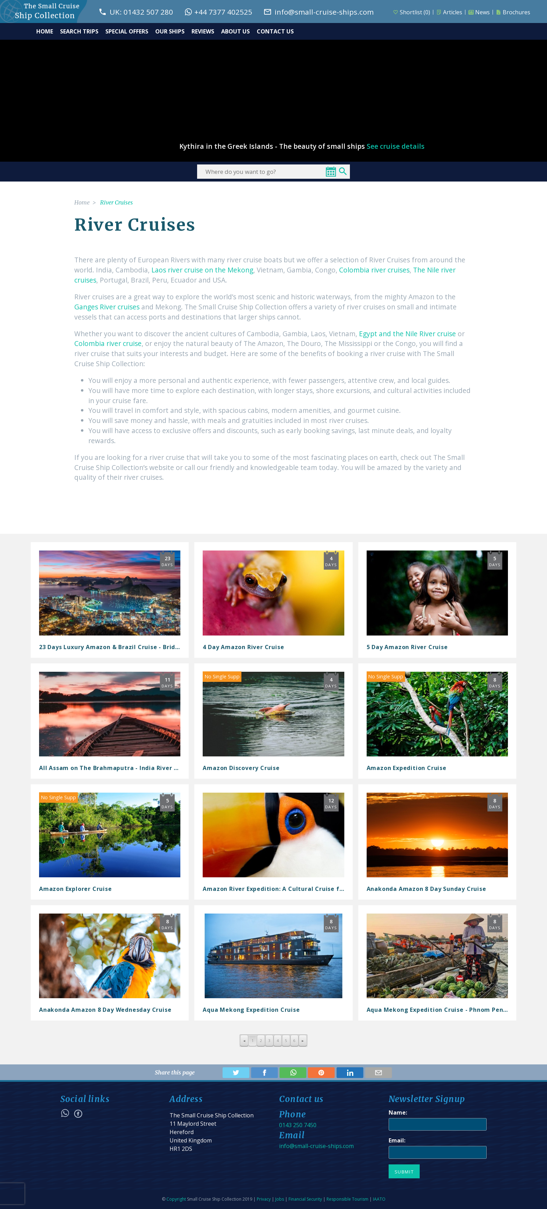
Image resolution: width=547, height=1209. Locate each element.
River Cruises (116, 202)
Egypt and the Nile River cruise (407, 333)
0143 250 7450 (297, 1125)
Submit (404, 1172)
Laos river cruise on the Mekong (202, 270)
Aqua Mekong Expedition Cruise (251, 1010)
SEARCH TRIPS (79, 31)
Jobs (279, 1199)
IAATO (379, 1199)
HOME (44, 31)
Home (82, 202)
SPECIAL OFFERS (126, 31)
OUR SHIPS (170, 31)
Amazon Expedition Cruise (407, 768)
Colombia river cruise (108, 343)
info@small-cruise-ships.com (316, 1146)
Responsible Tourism (347, 1199)
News (479, 12)
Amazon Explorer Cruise (75, 889)
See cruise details (396, 146)
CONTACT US (275, 31)
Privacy (264, 1199)
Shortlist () (411, 12)
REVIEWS (203, 31)
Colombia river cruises (374, 270)
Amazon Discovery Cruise (241, 768)
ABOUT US (235, 31)
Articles (449, 12)
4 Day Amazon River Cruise (243, 647)
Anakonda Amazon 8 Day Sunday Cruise (426, 889)
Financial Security (305, 1199)
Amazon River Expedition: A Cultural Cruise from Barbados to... (299, 889)
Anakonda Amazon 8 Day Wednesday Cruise (105, 1010)
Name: (398, 1112)
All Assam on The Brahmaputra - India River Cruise (116, 768)
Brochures (513, 12)
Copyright (176, 1199)
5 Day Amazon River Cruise (407, 647)
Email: (397, 1140)
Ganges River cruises (107, 306)
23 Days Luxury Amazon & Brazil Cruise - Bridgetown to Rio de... (136, 647)
